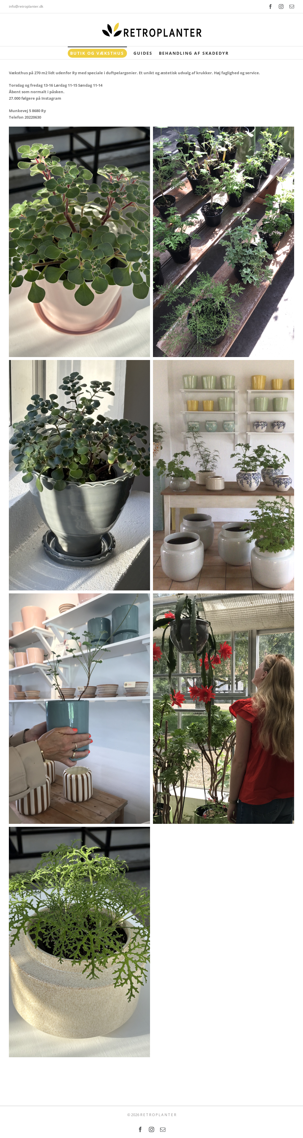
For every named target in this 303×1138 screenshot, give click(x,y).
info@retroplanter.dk (26, 6)
